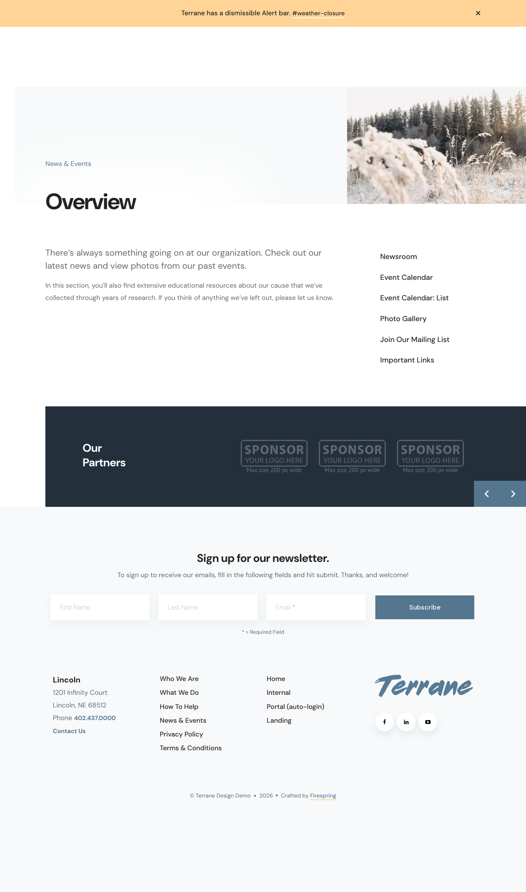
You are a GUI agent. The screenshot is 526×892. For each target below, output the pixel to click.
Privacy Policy (181, 733)
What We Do (179, 692)
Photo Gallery (403, 318)
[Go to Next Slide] (513, 493)
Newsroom (398, 257)
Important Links (407, 360)
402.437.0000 (95, 718)
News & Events (183, 720)
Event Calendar (406, 277)
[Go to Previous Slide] (487, 493)
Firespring (323, 795)
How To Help (179, 706)
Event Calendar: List (414, 298)
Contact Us (69, 731)
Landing (279, 720)
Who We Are (179, 678)
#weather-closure (318, 13)
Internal (279, 692)
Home (276, 678)
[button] (478, 13)
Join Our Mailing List (415, 339)
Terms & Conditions (191, 747)
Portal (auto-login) (295, 706)
